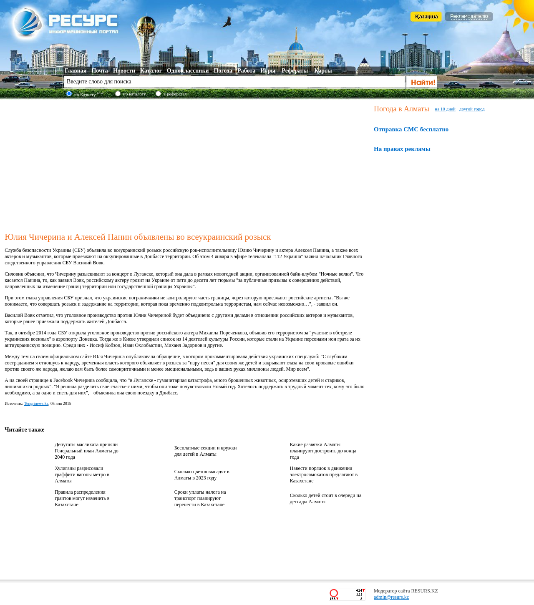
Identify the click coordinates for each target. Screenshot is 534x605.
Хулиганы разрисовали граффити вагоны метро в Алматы (82, 474)
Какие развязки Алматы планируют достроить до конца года (323, 451)
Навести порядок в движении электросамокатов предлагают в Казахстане (324, 474)
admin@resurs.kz (391, 597)
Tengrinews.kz (36, 403)
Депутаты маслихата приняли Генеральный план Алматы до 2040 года (86, 451)
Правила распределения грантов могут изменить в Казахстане (82, 498)
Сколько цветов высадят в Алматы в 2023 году (201, 475)
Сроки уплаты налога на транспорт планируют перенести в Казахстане (200, 498)
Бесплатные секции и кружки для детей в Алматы (205, 451)
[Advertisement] (187, 164)
